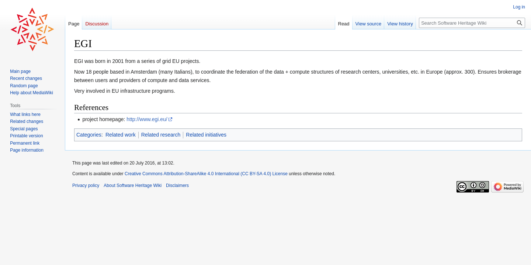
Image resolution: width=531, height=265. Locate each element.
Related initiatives (206, 135)
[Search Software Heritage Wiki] (472, 23)
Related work (120, 135)
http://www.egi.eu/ (146, 119)
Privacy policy (85, 185)
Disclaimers (177, 185)
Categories (88, 135)
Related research (161, 135)
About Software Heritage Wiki (133, 185)
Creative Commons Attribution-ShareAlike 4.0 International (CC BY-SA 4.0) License (206, 173)
